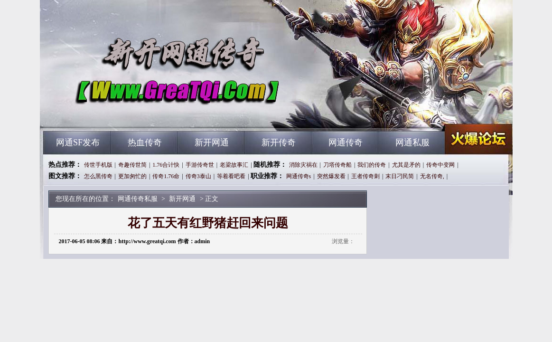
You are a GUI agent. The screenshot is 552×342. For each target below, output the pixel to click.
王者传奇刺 (365, 176)
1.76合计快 (165, 165)
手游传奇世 (200, 165)
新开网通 (212, 142)
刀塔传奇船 (337, 165)
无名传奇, (432, 176)
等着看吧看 (231, 176)
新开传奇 (279, 142)
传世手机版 (98, 165)
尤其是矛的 (406, 165)
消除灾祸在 (303, 165)
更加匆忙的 (132, 176)
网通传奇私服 (134, 114)
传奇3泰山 (198, 176)
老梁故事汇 (234, 165)
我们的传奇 (371, 165)
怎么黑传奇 (98, 176)
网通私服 (412, 142)
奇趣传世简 (132, 165)
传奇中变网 (440, 165)
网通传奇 (345, 142)
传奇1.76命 (165, 176)
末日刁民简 (399, 176)
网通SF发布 (78, 142)
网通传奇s (298, 176)
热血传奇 (145, 142)
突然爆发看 (331, 176)
